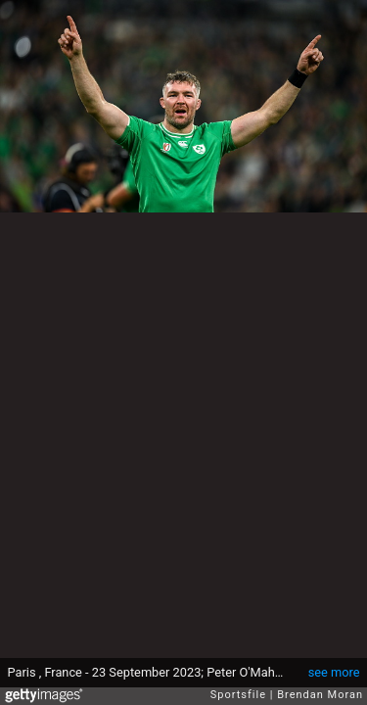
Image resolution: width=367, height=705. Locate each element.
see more (334, 672)
